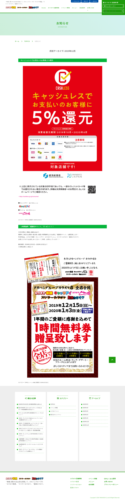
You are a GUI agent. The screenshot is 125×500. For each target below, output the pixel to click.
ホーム (17, 41)
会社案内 (82, 8)
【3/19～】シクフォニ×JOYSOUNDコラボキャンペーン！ (31, 434)
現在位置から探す (113, 6)
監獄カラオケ (74, 487)
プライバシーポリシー (111, 484)
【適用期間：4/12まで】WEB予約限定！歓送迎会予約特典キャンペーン (31, 440)
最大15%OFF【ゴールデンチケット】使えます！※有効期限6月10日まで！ (30, 408)
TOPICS (27, 41)
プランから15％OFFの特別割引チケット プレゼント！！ (31, 413)
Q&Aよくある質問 (110, 478)
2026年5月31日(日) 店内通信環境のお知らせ (30, 404)
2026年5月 (85, 404)
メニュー (75, 8)
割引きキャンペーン (56, 414)
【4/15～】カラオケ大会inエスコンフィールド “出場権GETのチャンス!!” (31, 419)
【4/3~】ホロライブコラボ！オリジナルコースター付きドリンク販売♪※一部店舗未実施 (31, 429)
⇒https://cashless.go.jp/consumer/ (28, 196)
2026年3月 (85, 411)
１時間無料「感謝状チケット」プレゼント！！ (37, 226)
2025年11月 (86, 425)
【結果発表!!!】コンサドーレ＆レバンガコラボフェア (31, 445)
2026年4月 (85, 407)
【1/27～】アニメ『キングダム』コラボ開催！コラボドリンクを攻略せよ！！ (31, 450)
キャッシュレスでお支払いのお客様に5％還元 (37, 60)
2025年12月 (86, 421)
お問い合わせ (108, 481)
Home (44, 8)
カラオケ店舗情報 (53, 8)
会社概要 (91, 484)
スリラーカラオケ (76, 484)
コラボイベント (55, 411)
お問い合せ (90, 9)
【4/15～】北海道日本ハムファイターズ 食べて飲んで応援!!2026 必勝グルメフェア (31, 424)
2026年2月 (85, 414)
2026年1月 (85, 418)
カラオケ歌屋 (74, 481)
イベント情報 (65, 8)
